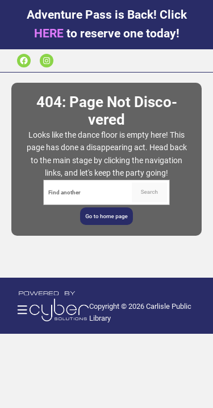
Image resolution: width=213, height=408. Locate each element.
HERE (49, 33)
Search (149, 192)
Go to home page (106, 216)
